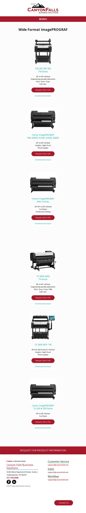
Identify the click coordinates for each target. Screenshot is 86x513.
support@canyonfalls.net (58, 465)
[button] (43, 19)
